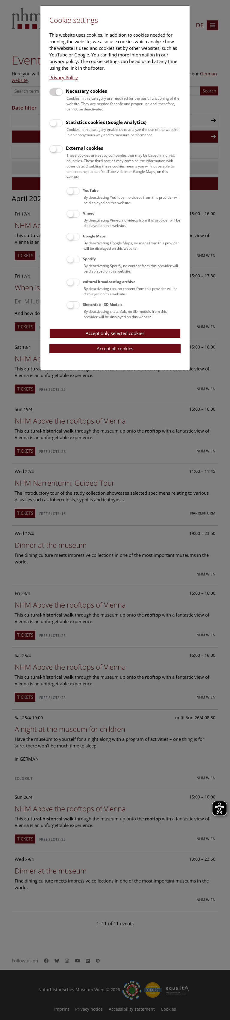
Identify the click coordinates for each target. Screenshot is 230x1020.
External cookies (84, 148)
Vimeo (88, 213)
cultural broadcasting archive (109, 281)
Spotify (89, 258)
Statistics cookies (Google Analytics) (106, 122)
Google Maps (94, 236)
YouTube (91, 190)
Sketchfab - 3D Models (102, 304)
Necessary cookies (86, 91)
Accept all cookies (115, 349)
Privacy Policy (63, 77)
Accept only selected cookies (115, 333)
